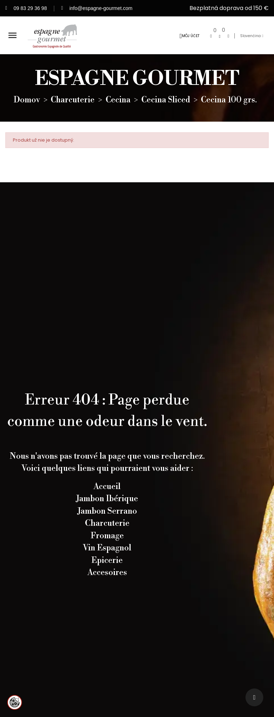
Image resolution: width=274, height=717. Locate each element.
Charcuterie (107, 530)
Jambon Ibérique (107, 506)
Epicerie (107, 567)
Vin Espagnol (107, 555)
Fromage (107, 543)
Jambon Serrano (107, 518)
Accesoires (107, 580)
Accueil (107, 493)
